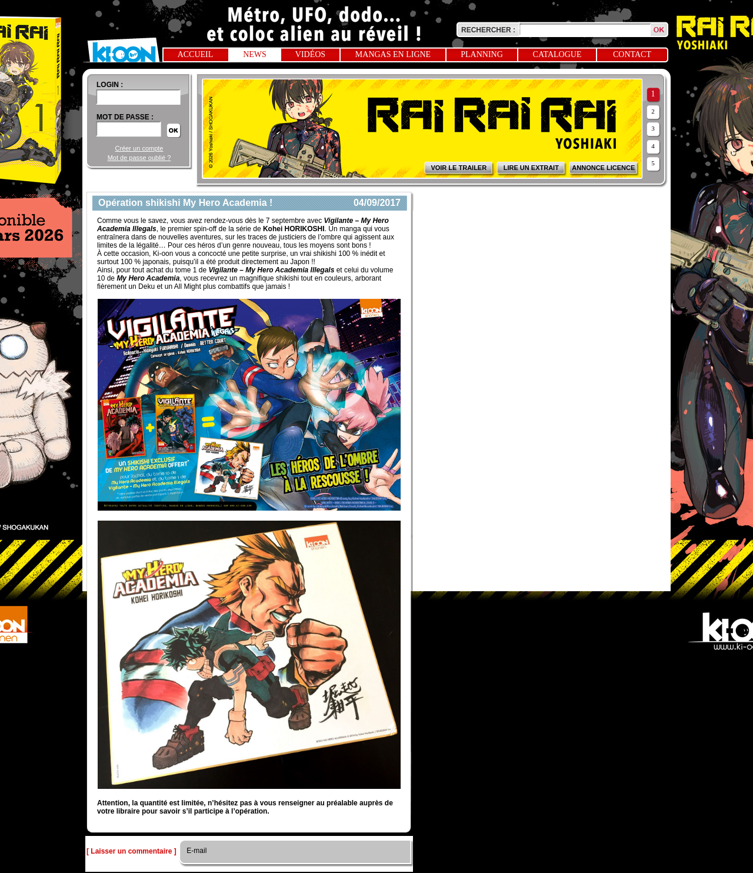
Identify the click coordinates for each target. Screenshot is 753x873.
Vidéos (310, 54)
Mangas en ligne (393, 54)
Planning (482, 54)
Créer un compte (139, 148)
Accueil (196, 54)
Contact (632, 54)
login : (109, 85)
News (254, 54)
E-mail (195, 851)
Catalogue (557, 54)
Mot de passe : (125, 117)
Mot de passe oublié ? (139, 157)
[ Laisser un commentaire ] (131, 851)
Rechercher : (488, 30)
